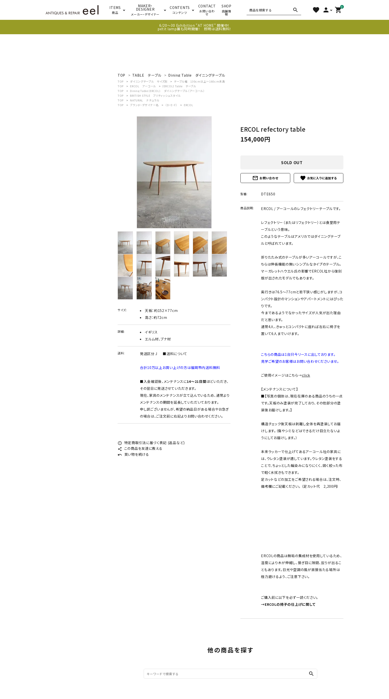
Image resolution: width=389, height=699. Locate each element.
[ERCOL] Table (179, 86)
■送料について (175, 353)
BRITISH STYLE (155, 95)
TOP (121, 81)
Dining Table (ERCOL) (167, 91)
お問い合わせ (265, 178)
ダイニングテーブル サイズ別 (148, 81)
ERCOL (143, 86)
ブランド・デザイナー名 (144, 105)
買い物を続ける (133, 454)
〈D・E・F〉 (171, 105)
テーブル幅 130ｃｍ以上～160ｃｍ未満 (199, 81)
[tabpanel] (174, 172)
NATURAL (144, 100)
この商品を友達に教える (140, 448)
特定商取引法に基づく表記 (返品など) (151, 442)
